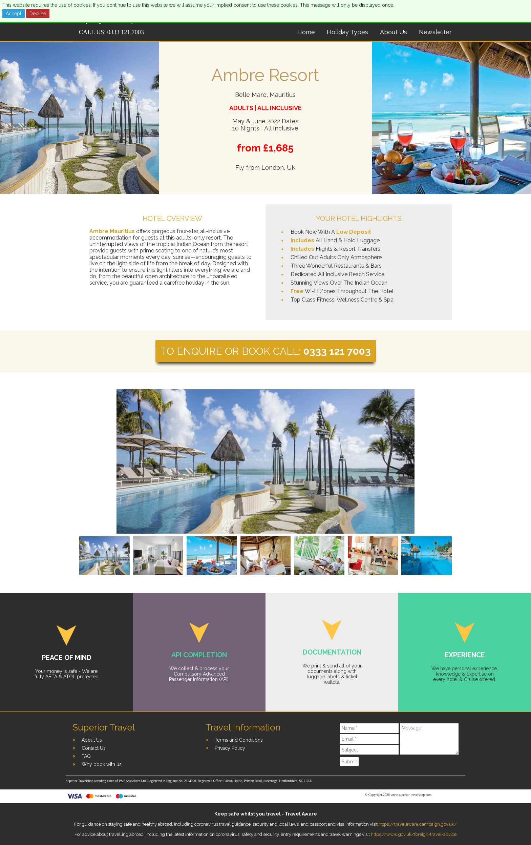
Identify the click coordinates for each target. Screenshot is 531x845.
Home (306, 32)
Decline (37, 13)
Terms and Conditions (239, 740)
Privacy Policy (230, 748)
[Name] (369, 728)
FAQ (86, 756)
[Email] (369, 739)
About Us (393, 32)
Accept (13, 13)
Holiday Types (347, 32)
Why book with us (102, 764)
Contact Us (94, 748)
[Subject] (369, 750)
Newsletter (435, 32)
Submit (349, 761)
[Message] (429, 739)
